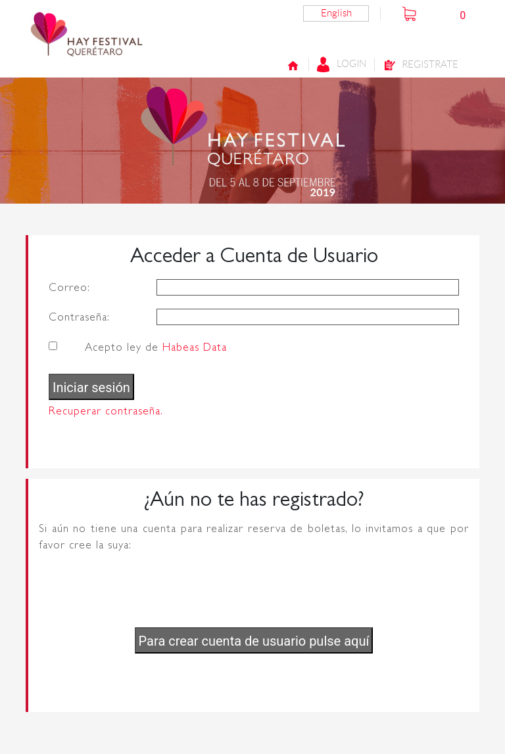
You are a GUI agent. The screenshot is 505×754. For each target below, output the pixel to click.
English (336, 13)
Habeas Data (194, 347)
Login (341, 64)
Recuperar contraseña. (106, 411)
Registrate (420, 65)
